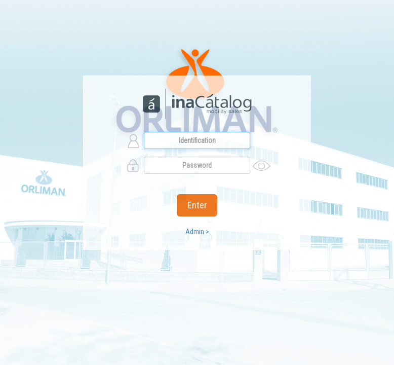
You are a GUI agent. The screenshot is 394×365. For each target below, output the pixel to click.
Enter (197, 205)
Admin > (197, 232)
